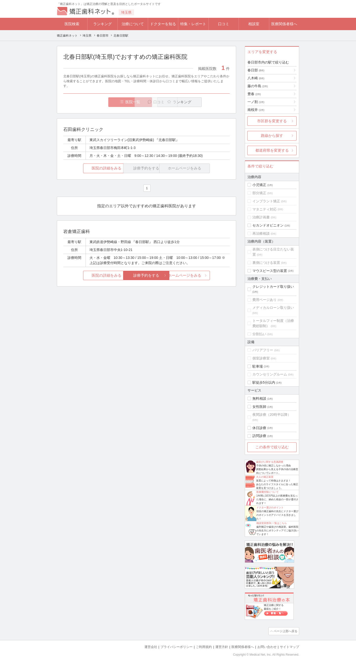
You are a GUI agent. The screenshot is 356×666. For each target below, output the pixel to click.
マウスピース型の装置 (269, 271)
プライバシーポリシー (176, 646)
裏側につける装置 (266, 263)
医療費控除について (267, 492)
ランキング (102, 24)
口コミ (223, 24)
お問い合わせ (267, 646)
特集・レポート (193, 24)
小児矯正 (259, 185)
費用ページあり (264, 300)
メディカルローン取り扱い (273, 308)
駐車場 (257, 366)
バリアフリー (262, 350)
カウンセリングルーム (269, 374)
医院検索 (72, 24)
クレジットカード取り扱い (273, 287)
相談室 (253, 24)
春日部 (255, 70)
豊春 (254, 94)
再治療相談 (261, 233)
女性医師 (259, 407)
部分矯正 (259, 193)
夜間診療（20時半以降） (271, 414)
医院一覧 (97, 102)
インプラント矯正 (266, 201)
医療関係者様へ (284, 24)
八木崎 (255, 78)
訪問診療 (259, 436)
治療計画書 (261, 217)
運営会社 (150, 646)
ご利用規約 (204, 646)
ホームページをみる (202, 275)
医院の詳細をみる (91, 168)
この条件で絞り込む (272, 447)
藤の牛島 (257, 86)
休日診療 (259, 428)
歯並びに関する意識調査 (269, 461)
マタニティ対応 (264, 209)
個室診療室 (261, 358)
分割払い (259, 334)
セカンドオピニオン (268, 225)
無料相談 (259, 398)
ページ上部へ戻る (285, 631)
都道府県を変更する (272, 150)
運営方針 (221, 646)
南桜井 (255, 110)
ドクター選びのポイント (270, 507)
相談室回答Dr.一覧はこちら (271, 523)
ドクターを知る (163, 24)
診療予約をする (146, 275)
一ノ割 (255, 102)
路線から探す (272, 135)
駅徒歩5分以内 (263, 382)
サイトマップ (289, 646)
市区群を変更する (272, 121)
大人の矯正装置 (264, 477)
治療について (133, 24)
